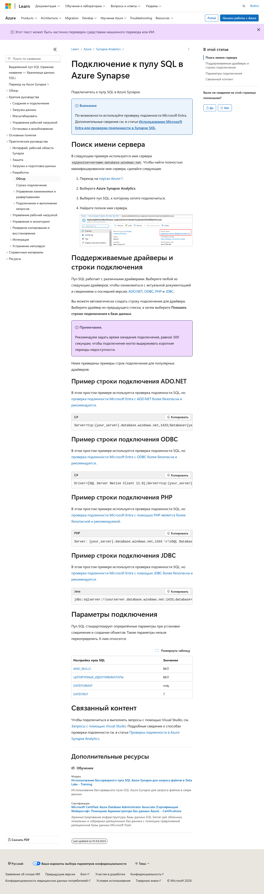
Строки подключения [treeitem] (31, 185)
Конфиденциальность (145, 874)
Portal (212, 18)
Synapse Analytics (108, 49)
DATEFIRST (80, 694)
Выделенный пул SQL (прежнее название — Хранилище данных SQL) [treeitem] (31, 72)
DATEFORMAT (83, 685)
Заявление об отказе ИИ (22, 874)
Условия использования (113, 880)
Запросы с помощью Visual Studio (98, 726)
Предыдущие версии (60, 874)
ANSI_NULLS (82, 668)
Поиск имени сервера (221, 57)
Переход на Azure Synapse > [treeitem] (29, 84)
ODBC (149, 291)
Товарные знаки (147, 880)
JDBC (169, 291)
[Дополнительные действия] (189, 49)
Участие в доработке (110, 874)
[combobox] (33, 58)
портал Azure (109, 178)
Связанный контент (219, 79)
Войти (254, 6)
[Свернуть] (55, 49)
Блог (83, 874)
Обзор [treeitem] (20, 178)
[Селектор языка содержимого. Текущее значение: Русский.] (15, 863)
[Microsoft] (8, 6)
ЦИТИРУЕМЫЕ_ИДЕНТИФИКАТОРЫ (98, 677)
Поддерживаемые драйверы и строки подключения (227, 65)
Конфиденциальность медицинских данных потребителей (46, 880)
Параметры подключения (224, 73)
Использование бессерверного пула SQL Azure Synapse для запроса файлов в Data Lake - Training (131, 782)
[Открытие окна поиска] (243, 6)
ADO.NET (135, 291)
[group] (132, 425)
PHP (158, 291)
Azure (87, 49)
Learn (75, 49)
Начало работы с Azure (239, 18)
